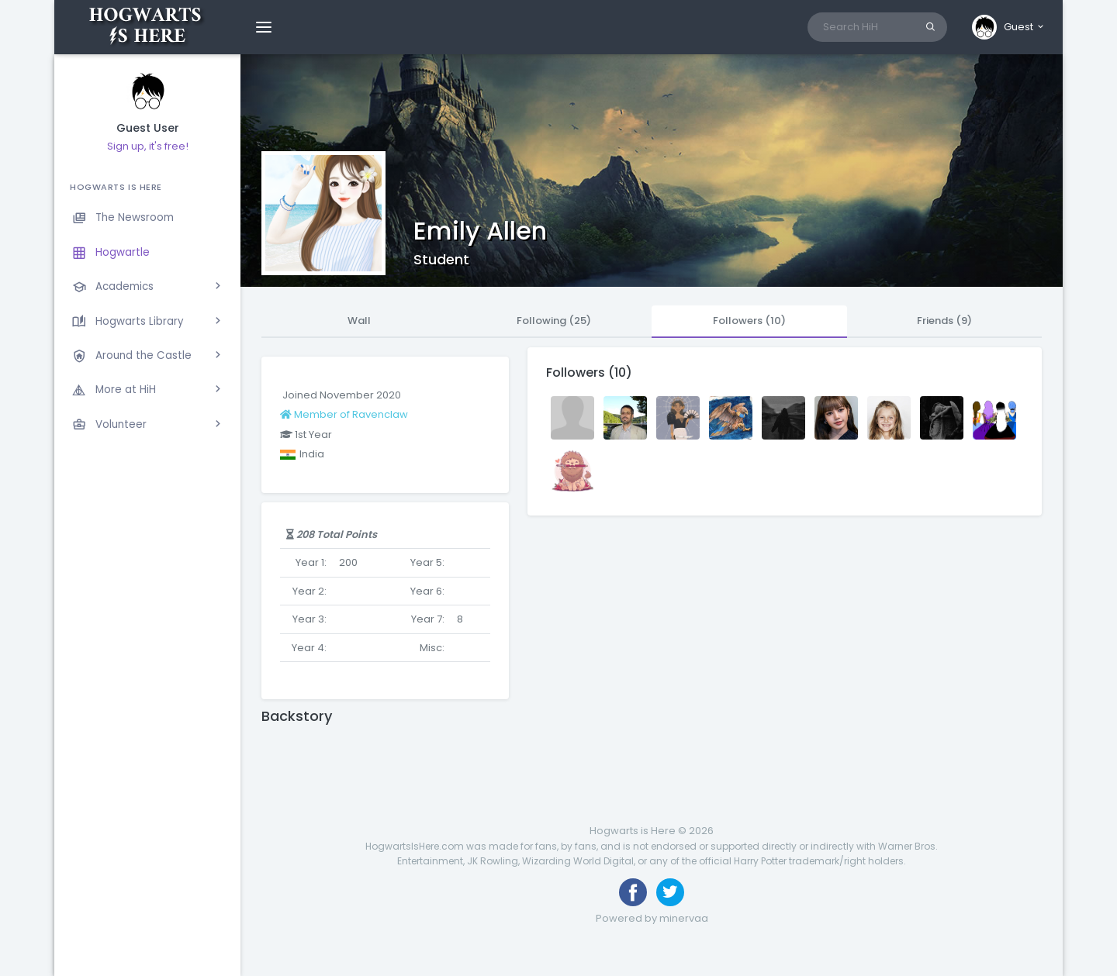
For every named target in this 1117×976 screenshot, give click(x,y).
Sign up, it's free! (147, 146)
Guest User (147, 128)
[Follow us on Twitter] (670, 892)
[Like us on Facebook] (633, 892)
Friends (944, 320)
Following (554, 320)
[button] (1009, 27)
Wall (359, 320)
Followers (749, 320)
